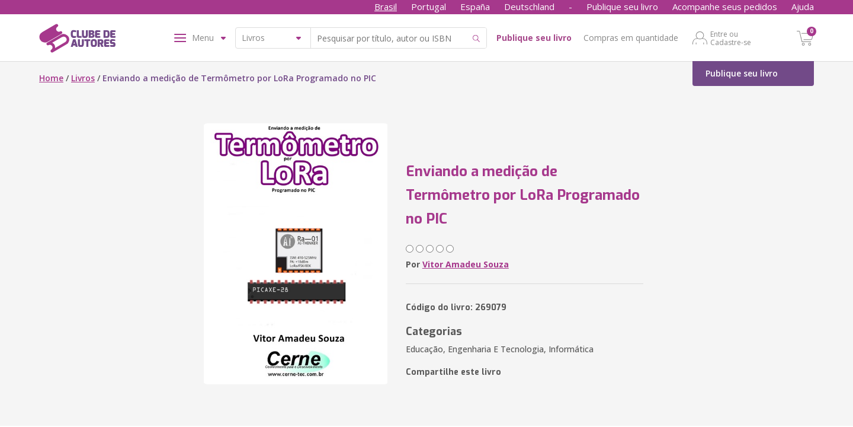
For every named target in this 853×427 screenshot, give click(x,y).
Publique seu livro (622, 6)
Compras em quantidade (630, 37)
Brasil (385, 6)
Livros (83, 78)
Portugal (428, 6)
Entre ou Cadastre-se (730, 38)
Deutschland (529, 6)
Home (51, 78)
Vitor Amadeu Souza (465, 264)
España (475, 6)
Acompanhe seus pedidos (724, 6)
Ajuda (802, 6)
